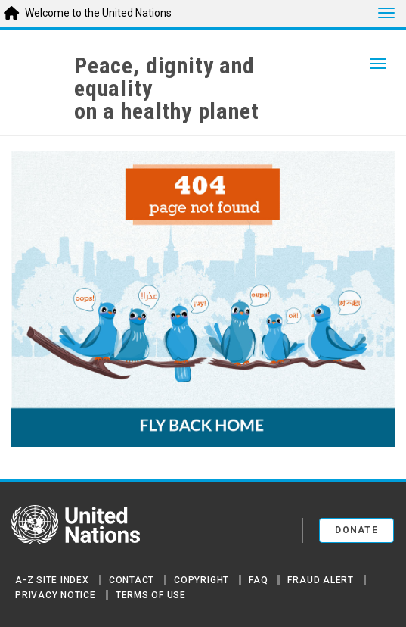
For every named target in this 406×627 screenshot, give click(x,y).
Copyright (201, 580)
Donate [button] (356, 530)
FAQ (258, 580)
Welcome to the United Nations (98, 13)
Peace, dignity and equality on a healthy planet (166, 89)
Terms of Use (151, 595)
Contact (131, 580)
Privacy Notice (55, 595)
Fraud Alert (320, 580)
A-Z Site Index (52, 580)
